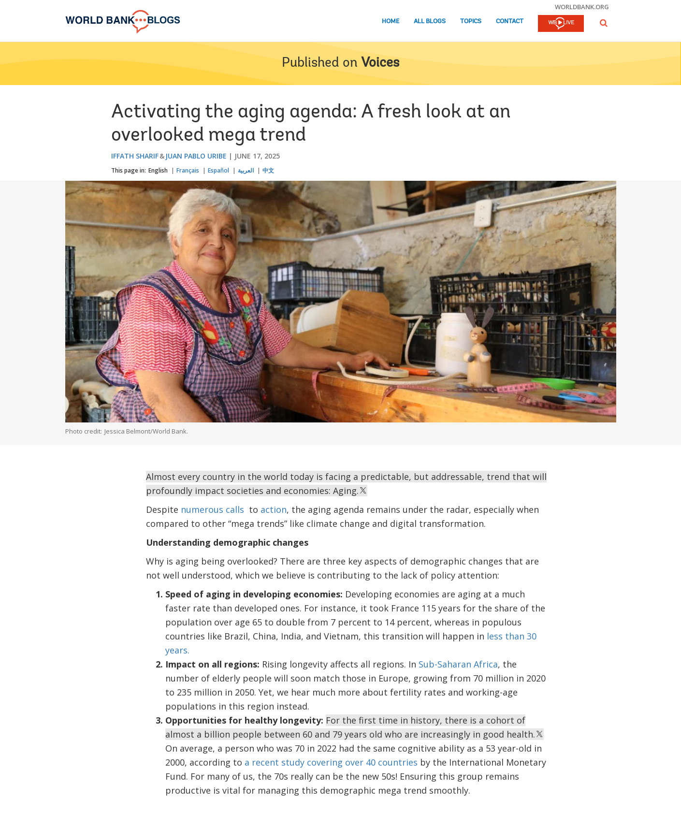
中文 (268, 170)
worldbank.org (582, 7)
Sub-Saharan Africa (458, 664)
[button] (604, 23)
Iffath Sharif (135, 156)
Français (187, 170)
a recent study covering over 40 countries (331, 762)
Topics (470, 21)
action (274, 509)
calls (235, 509)
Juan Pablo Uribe (196, 156)
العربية (246, 170)
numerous (202, 509)
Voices (380, 63)
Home (390, 21)
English (158, 170)
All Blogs (430, 21)
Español (218, 170)
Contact (509, 21)
